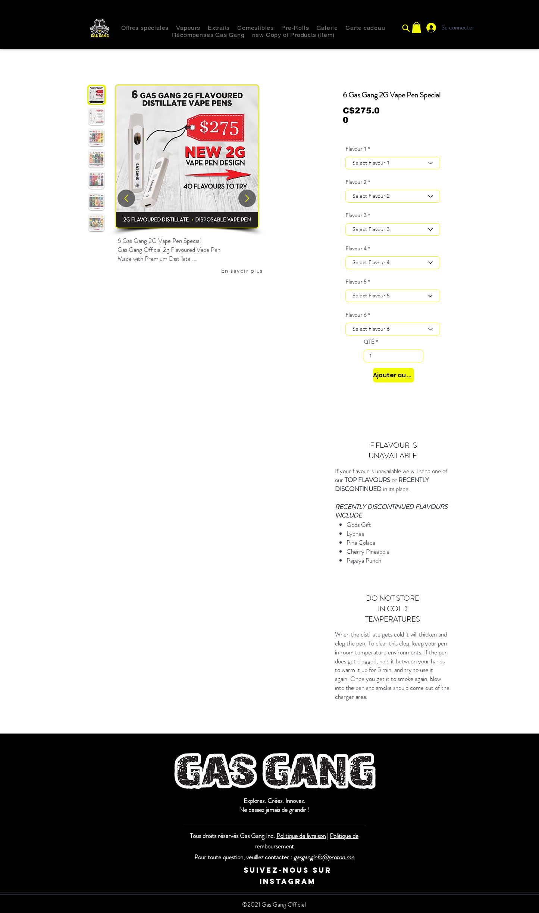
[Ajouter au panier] (393, 375)
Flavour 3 (355, 215)
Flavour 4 (355, 248)
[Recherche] (406, 28)
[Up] (247, 198)
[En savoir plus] (242, 270)
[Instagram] (203, 870)
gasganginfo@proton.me (324, 857)
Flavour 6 (355, 315)
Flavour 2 (355, 182)
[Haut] (126, 198)
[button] (416, 27)
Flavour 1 (355, 148)
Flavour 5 (355, 281)
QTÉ (369, 341)
